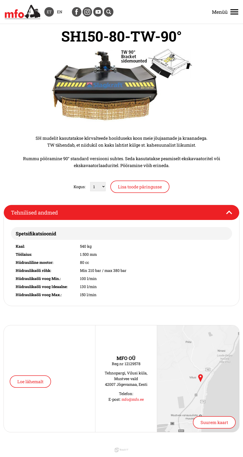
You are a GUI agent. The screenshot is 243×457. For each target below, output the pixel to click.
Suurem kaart (214, 422)
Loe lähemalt (30, 381)
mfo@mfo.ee (133, 399)
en (59, 11)
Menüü (220, 12)
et (49, 11)
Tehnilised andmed (34, 212)
